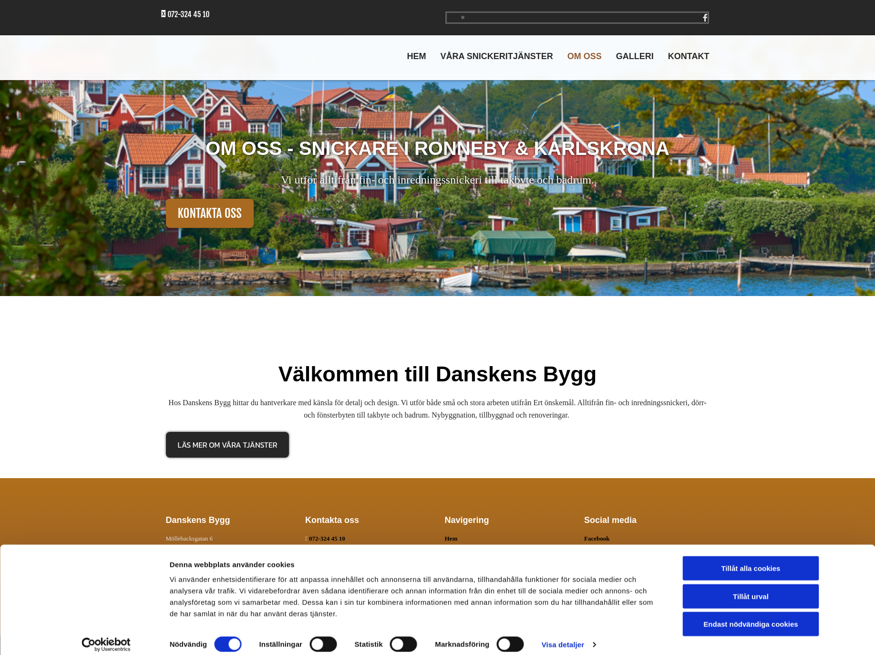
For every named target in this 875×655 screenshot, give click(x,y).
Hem (416, 56)
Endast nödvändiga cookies (750, 616)
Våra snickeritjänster (496, 56)
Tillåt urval (751, 588)
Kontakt (689, 56)
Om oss (584, 56)
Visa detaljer (563, 636)
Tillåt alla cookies (751, 560)
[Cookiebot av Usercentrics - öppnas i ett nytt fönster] (106, 636)
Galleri (635, 56)
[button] (210, 213)
